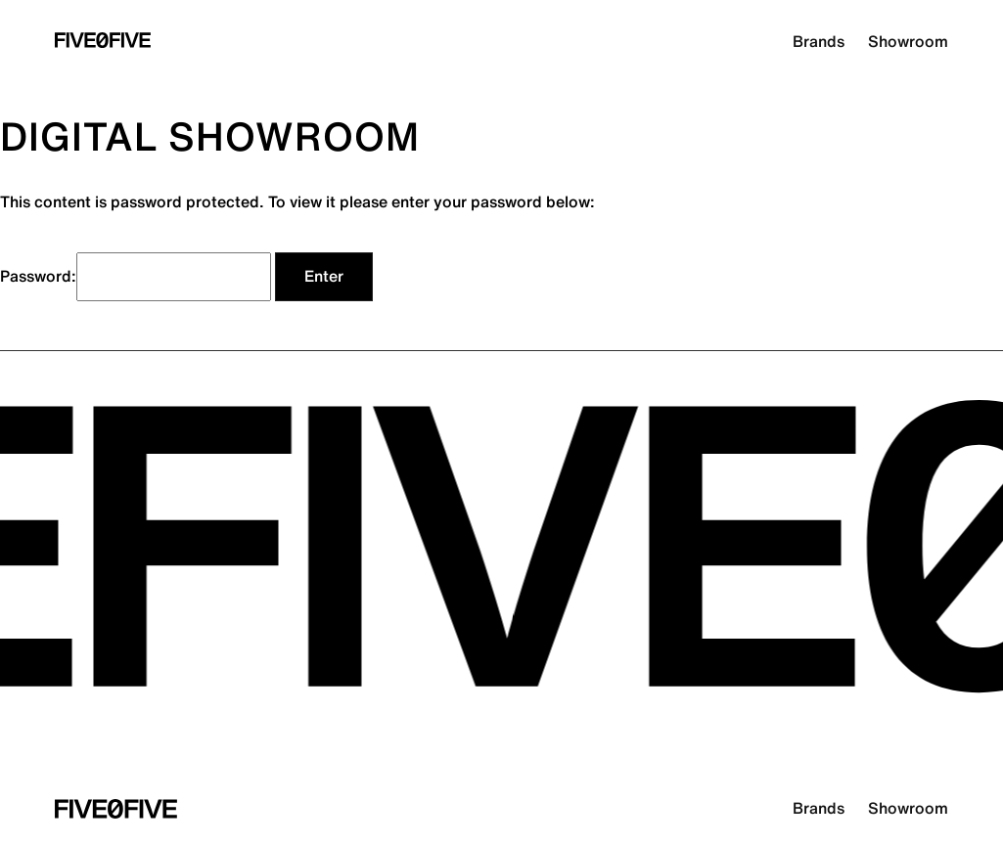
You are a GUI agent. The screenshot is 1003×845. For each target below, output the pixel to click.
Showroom (908, 42)
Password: (135, 277)
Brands (818, 42)
